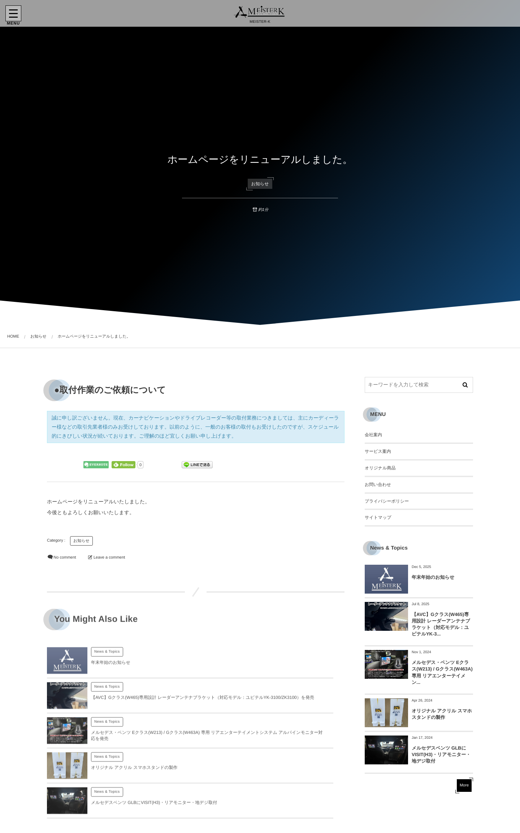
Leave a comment (109, 557)
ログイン (109, 821)
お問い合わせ (378, 484)
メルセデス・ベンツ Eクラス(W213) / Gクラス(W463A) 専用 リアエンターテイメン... (442, 672)
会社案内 (373, 434)
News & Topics (107, 663)
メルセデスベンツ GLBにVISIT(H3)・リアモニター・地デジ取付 (441, 754)
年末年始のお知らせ (110, 674)
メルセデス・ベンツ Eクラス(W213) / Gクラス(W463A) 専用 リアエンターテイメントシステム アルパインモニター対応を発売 (138, 715)
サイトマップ (378, 517)
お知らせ (260, 183)
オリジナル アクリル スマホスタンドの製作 (283, 715)
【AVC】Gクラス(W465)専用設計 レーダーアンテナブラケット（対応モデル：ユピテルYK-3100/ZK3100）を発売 (288, 674)
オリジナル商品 (380, 467)
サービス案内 (378, 451)
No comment (64, 557)
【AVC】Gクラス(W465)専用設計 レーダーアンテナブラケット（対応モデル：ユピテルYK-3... (441, 624)
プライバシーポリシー (387, 501)
